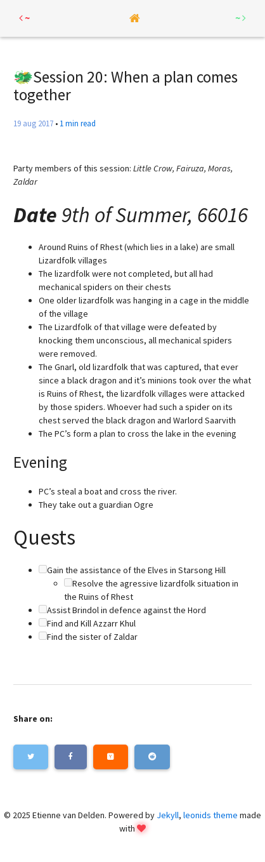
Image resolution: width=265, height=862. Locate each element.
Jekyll (168, 815)
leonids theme (210, 815)
